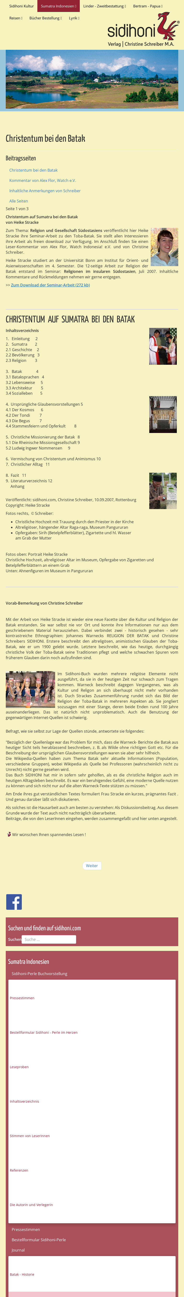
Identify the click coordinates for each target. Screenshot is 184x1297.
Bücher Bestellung (45, 18)
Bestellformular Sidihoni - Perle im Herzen (44, 1032)
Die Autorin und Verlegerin (31, 1204)
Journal (18, 1250)
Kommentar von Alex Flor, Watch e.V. (42, 180)
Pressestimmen (22, 998)
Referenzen (19, 1170)
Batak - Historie (22, 1274)
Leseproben (19, 1067)
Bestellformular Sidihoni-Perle (39, 1239)
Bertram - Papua (147, 6)
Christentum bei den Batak (33, 170)
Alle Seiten (18, 201)
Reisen (15, 18)
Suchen (15, 939)
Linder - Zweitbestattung (104, 6)
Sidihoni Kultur (21, 6)
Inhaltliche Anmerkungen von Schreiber (45, 190)
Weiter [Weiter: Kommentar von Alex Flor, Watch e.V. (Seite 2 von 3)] (92, 865)
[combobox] (49, 939)
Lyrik (74, 18)
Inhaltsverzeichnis (24, 1101)
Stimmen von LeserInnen (30, 1136)
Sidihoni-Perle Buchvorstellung (39, 973)
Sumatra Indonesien (58, 6)
